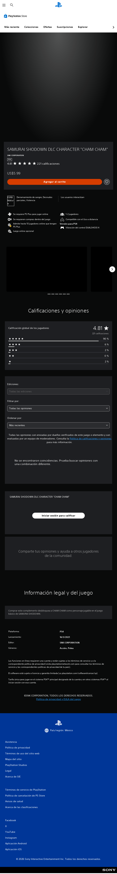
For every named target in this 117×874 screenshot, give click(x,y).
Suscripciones (65, 26)
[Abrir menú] (4, 5)
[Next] (112, 269)
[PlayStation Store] (16, 16)
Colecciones (31, 26)
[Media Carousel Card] (46, 269)
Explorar (83, 26)
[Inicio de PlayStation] (58, 5)
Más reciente (11, 26)
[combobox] (58, 391)
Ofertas (47, 26)
